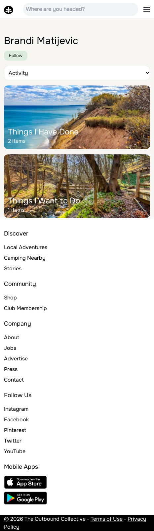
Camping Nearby (25, 257)
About (11, 337)
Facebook (16, 419)
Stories (12, 268)
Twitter (12, 440)
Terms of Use (107, 518)
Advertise (16, 358)
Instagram (16, 408)
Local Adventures (25, 247)
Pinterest (15, 430)
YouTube (14, 451)
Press (11, 369)
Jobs (10, 348)
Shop (10, 297)
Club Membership (25, 308)
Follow (15, 55)
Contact (14, 379)
